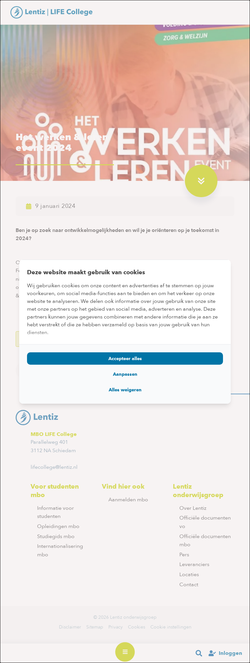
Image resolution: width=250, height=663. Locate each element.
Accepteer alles (125, 358)
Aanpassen (125, 374)
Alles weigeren (125, 389)
